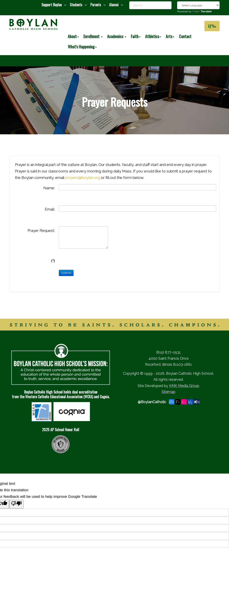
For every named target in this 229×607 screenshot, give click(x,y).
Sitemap (168, 392)
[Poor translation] (16, 504)
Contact (185, 36)
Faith (136, 36)
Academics (116, 36)
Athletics (153, 36)
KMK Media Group (184, 386)
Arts (170, 36)
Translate (202, 11)
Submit (66, 272)
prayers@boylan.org (82, 177)
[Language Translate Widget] (198, 5)
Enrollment (93, 36)
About (73, 36)
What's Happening (82, 47)
